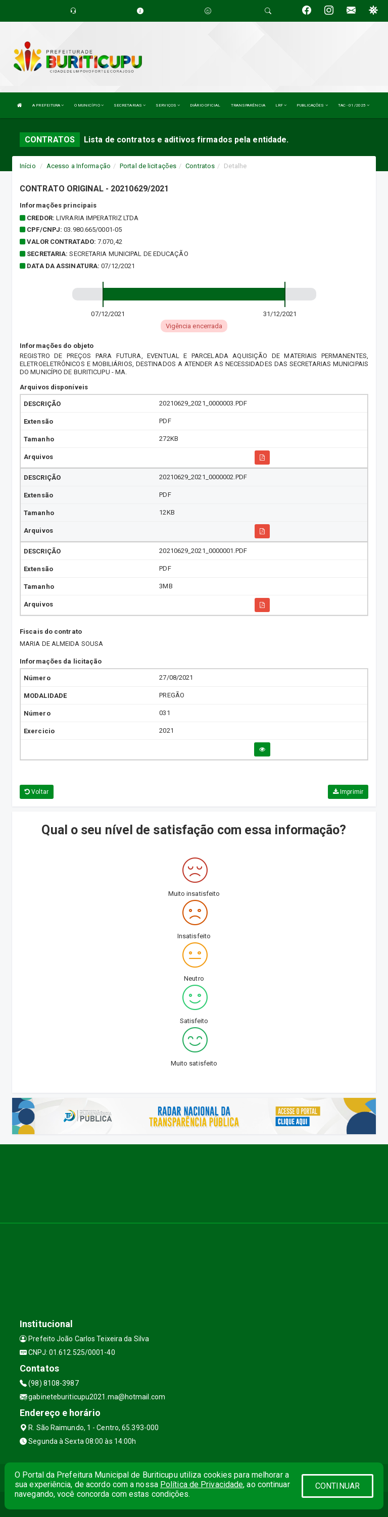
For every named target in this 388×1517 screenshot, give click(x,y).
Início (28, 166)
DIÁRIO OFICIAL (205, 105)
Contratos (200, 166)
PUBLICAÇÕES (312, 105)
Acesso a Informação (78, 166)
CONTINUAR (337, 1486)
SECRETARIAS (130, 105)
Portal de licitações (148, 166)
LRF (281, 105)
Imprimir (348, 791)
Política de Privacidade (201, 1484)
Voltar (36, 791)
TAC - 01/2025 (354, 105)
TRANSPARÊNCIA (248, 105)
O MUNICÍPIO (89, 105)
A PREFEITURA (48, 105)
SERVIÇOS (168, 105)
